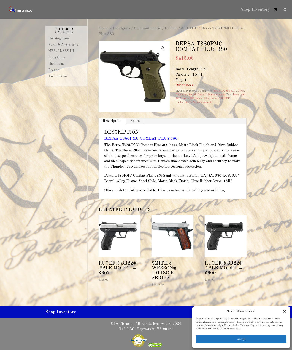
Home (104, 28)
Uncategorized (59, 38)
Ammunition (57, 76)
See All (192, 94)
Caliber (171, 28)
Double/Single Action (187, 102)
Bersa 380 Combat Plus (195, 98)
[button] (284, 311)
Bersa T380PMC (220, 98)
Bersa (241, 91)
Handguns (121, 28)
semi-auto (206, 102)
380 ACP (189, 28)
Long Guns (56, 57)
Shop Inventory (255, 10)
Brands (53, 70)
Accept (241, 339)
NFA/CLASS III (61, 51)
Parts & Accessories (63, 44)
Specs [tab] (135, 121)
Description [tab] (112, 121)
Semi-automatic (147, 28)
